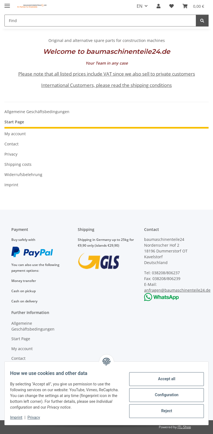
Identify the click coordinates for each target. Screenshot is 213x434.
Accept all (163, 376)
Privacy (37, 417)
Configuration (163, 392)
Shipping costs (18, 164)
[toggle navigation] (7, 3)
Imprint (20, 417)
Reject (163, 408)
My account (15, 133)
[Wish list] (171, 6)
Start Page (14, 121)
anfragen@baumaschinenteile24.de (177, 290)
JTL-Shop (184, 427)
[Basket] (193, 6)
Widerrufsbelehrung (23, 174)
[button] (158, 6)
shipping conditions (151, 85)
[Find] (100, 20)
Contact (11, 144)
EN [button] (139, 6)
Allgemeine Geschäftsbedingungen (36, 111)
